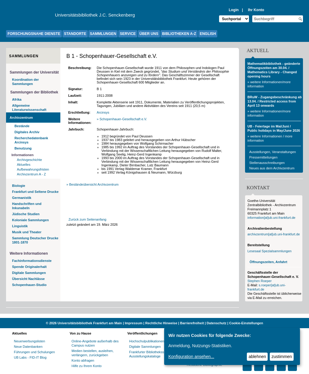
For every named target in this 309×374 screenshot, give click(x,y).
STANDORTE (75, 34)
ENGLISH (208, 34)
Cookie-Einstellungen (246, 323)
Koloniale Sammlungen (30, 220)
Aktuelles (23, 164)
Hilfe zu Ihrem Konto (87, 366)
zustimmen (282, 356)
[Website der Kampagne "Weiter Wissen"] (154, 316)
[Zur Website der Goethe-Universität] (30, 16)
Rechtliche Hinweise (161, 323)
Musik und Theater (26, 232)
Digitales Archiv (27, 132)
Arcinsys (103, 112)
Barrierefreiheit (192, 323)
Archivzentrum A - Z (31, 174)
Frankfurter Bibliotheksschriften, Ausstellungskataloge (152, 354)
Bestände (22, 126)
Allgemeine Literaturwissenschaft (29, 108)
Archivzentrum (21, 117)
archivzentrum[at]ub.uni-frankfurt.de (273, 234)
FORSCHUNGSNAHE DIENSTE (34, 34)
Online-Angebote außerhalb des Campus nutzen (95, 343)
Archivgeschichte (29, 160)
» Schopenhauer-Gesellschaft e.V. (122, 119)
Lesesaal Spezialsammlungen (269, 251)
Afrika (16, 99)
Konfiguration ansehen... (191, 356)
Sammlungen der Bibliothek (34, 92)
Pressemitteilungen (263, 157)
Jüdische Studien (26, 214)
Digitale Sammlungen (29, 273)
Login (234, 10)
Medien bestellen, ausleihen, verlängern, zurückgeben (92, 353)
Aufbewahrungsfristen (33, 169)
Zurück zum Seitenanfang (87, 219)
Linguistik (20, 226)
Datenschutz (216, 323)
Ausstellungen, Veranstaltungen (272, 152)
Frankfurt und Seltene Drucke (35, 191)
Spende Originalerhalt (29, 267)
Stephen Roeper (259, 281)
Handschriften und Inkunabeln (26, 206)
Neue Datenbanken (28, 346)
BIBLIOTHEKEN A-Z (179, 34)
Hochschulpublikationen (146, 341)
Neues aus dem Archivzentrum (272, 168)
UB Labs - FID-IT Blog (30, 357)
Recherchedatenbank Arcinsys (31, 140)
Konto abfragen (83, 360)
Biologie (18, 185)
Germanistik (21, 198)
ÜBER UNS (148, 34)
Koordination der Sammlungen (25, 82)
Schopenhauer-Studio (29, 285)
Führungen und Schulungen (34, 352)
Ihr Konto (256, 10)
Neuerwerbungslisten (29, 341)
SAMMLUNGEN (103, 34)
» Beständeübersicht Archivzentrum (92, 184)
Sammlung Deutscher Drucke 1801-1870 (35, 240)
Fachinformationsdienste (32, 260)
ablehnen (257, 356)
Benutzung (23, 148)
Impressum (133, 323)
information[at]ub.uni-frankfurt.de (271, 217)
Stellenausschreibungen (267, 163)
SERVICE (127, 34)
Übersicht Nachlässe (28, 279)
